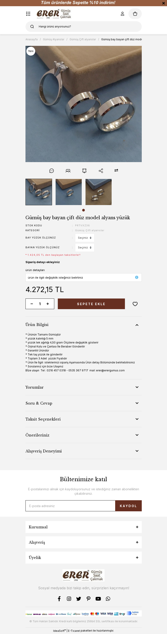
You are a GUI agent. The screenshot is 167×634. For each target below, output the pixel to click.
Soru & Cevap (38, 403)
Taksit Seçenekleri (43, 419)
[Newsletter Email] (83, 505)
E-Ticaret (74, 630)
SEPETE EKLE (91, 304)
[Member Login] (122, 13)
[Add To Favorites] (135, 304)
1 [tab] (83, 210)
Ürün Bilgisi (37, 324)
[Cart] (135, 13)
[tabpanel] (39, 192)
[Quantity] (40, 304)
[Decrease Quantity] (32, 304)
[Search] (83, 26)
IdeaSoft (59, 630)
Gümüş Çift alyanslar (89, 230)
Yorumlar (34, 387)
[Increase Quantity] (48, 304)
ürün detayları (35, 270)
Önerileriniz (37, 435)
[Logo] (55, 13)
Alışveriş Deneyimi (43, 451)
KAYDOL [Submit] (128, 506)
